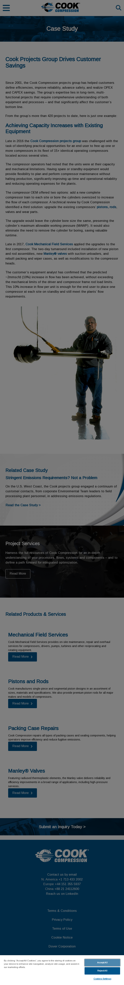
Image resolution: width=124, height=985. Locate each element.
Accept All (102, 962)
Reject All (102, 971)
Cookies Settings (102, 979)
